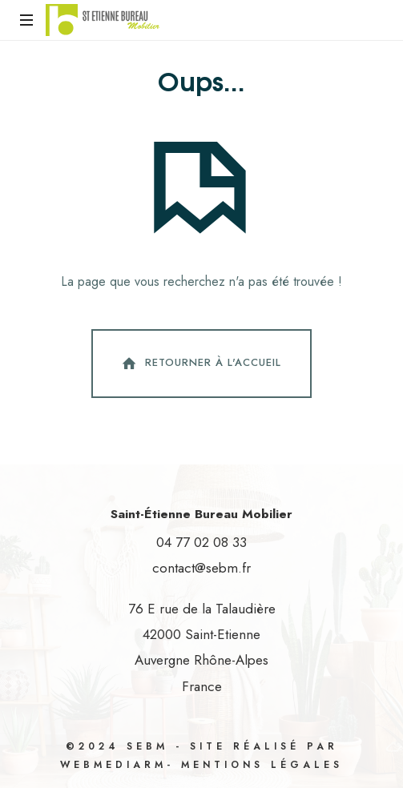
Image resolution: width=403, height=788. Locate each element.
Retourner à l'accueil (200, 363)
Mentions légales (262, 765)
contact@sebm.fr (201, 567)
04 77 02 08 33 (201, 542)
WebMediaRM (113, 765)
